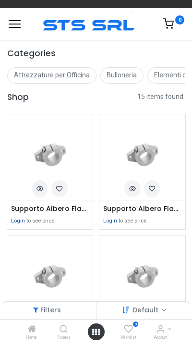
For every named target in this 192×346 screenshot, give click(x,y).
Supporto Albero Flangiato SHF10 (142, 208)
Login (18, 221)
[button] (40, 188)
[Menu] (15, 24)
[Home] (31, 330)
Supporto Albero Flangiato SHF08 (50, 208)
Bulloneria (122, 75)
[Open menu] (96, 332)
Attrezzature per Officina (52, 75)
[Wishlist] (128, 330)
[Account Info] (160, 330)
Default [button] (146, 310)
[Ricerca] (63, 330)
